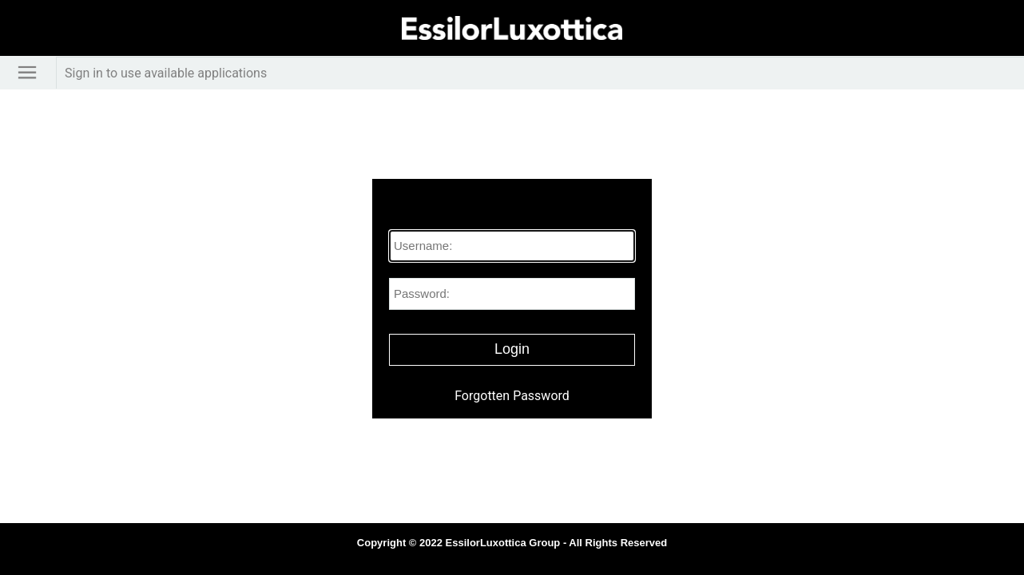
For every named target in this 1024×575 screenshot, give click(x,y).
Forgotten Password (512, 395)
